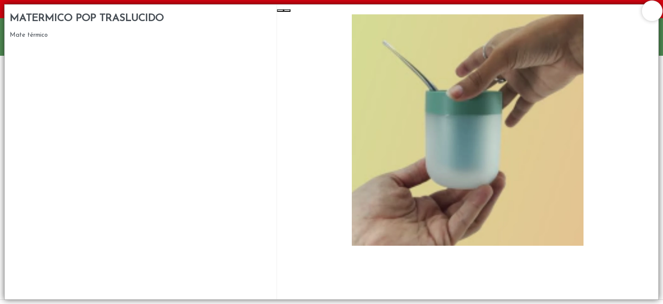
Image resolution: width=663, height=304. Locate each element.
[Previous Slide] (280, 10)
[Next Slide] (287, 10)
